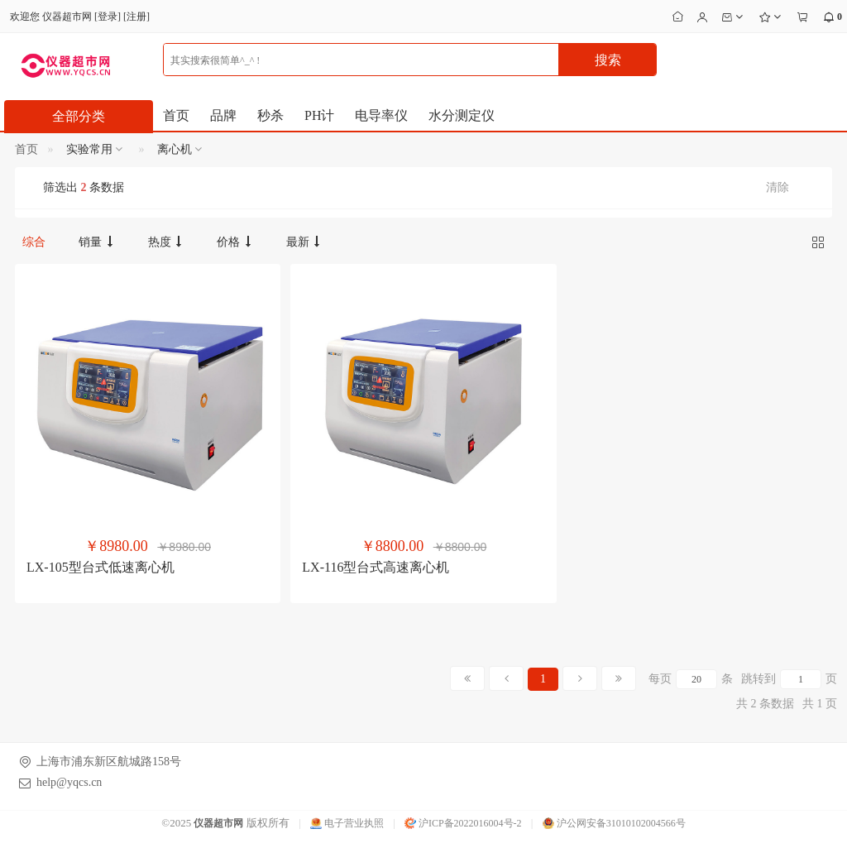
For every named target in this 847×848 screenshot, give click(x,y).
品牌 (223, 115)
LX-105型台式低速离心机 (100, 567)
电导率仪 (381, 115)
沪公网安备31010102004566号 (614, 823)
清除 (777, 187)
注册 (136, 16)
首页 (176, 115)
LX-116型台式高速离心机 (375, 567)
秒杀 (270, 115)
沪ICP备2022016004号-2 (463, 823)
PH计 (319, 115)
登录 (107, 16)
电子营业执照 (347, 823)
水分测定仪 (461, 115)
